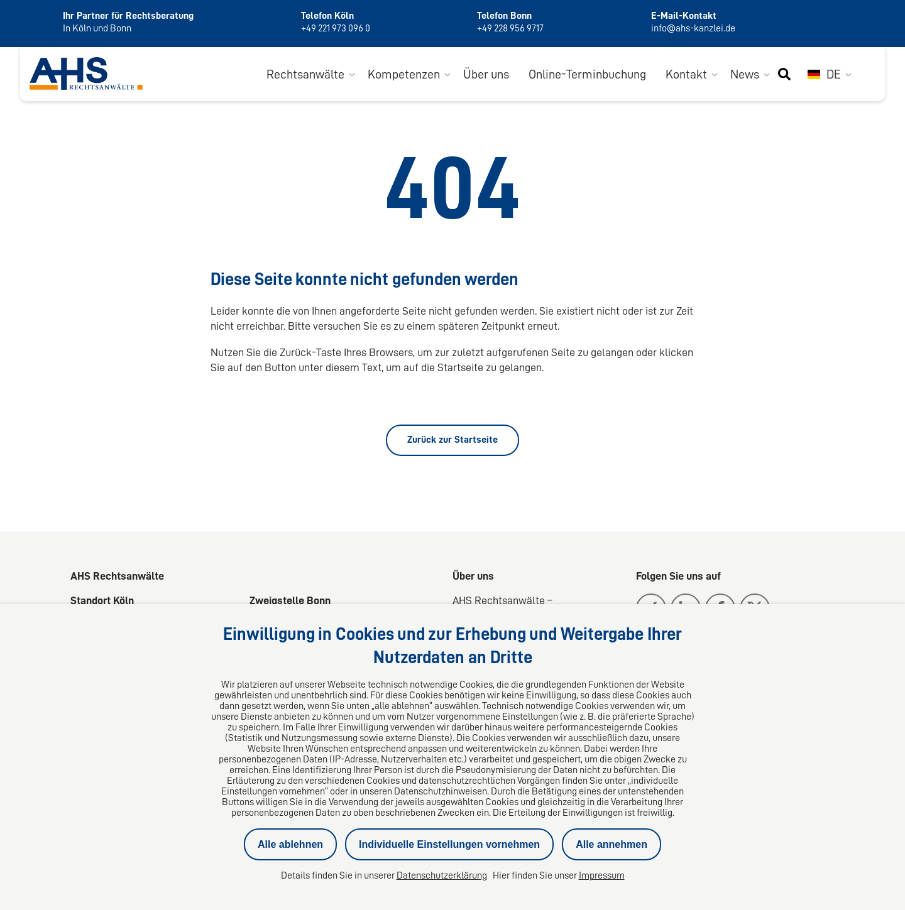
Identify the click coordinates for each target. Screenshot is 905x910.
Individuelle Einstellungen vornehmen (449, 844)
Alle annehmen (611, 844)
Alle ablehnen (290, 844)
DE (824, 74)
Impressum (602, 875)
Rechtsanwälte (305, 74)
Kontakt (686, 74)
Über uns (486, 74)
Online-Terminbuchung (587, 74)
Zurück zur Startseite (452, 440)
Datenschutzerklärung (442, 875)
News (744, 74)
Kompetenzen (404, 74)
